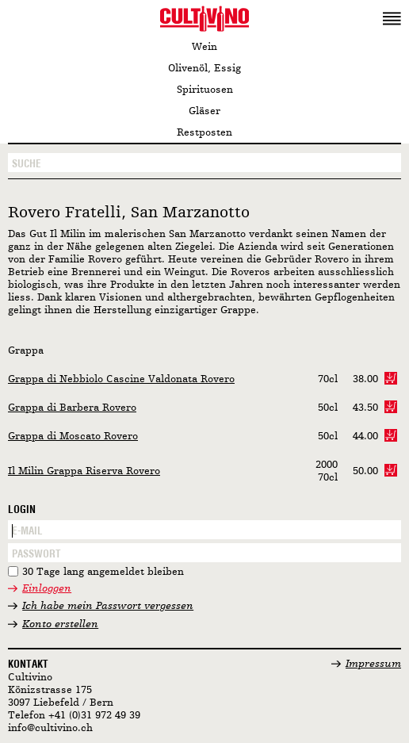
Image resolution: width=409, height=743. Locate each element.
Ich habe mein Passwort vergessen (107, 606)
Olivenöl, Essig (204, 68)
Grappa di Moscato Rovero (73, 436)
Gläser (204, 111)
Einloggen (46, 589)
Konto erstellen (60, 624)
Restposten (204, 133)
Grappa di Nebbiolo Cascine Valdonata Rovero (121, 379)
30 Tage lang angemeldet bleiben (103, 572)
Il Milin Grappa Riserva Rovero (84, 471)
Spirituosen (205, 90)
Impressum (373, 664)
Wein (204, 47)
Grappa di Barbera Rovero (72, 408)
